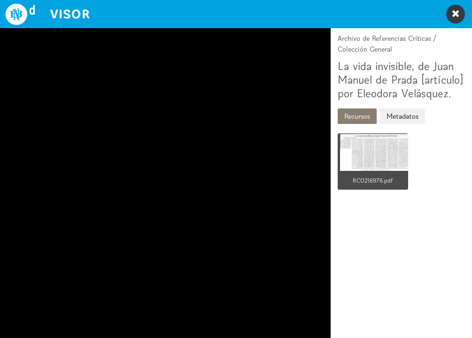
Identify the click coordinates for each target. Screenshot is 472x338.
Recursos (357, 116)
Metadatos (402, 116)
